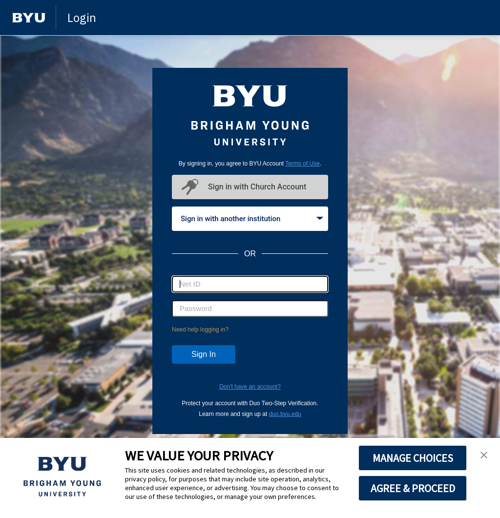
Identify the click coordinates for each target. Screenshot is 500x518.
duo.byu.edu (285, 414)
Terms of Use (302, 163)
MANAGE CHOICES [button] (413, 458)
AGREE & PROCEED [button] (413, 488)
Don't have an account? (250, 386)
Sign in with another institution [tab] (252, 218)
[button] (484, 455)
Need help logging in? (200, 329)
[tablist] (250, 219)
